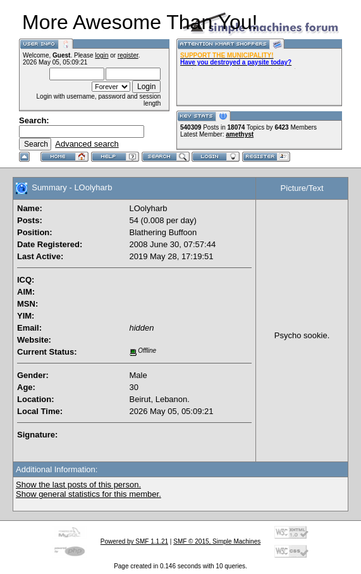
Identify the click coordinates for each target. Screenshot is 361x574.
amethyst (240, 134)
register (128, 55)
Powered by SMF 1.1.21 (134, 541)
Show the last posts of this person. (78, 484)
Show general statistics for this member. (88, 494)
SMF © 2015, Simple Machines (216, 541)
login (101, 55)
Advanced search (86, 144)
